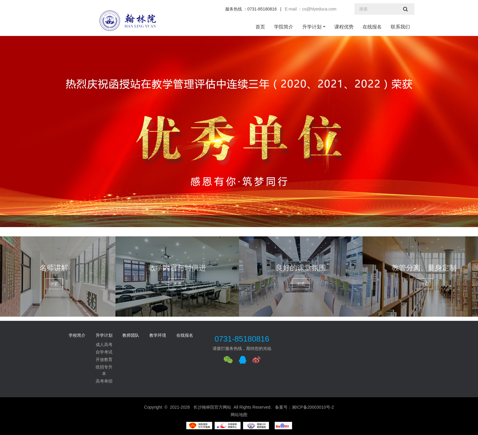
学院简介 (283, 26)
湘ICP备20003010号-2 (313, 407)
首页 (260, 26)
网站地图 (239, 414)
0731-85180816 (242, 338)
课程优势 (344, 26)
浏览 (54, 283)
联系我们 (400, 26)
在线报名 (372, 26)
